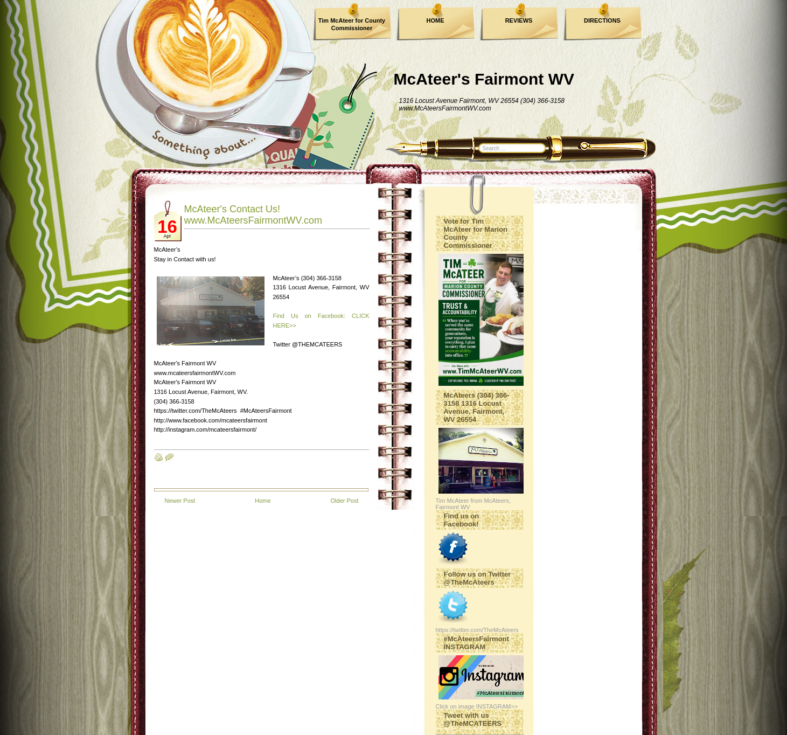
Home (262, 500)
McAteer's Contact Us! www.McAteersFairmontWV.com (253, 215)
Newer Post (180, 500)
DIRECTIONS (602, 20)
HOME (435, 20)
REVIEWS (519, 20)
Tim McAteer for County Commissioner (351, 24)
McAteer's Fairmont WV (484, 79)
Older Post (345, 500)
